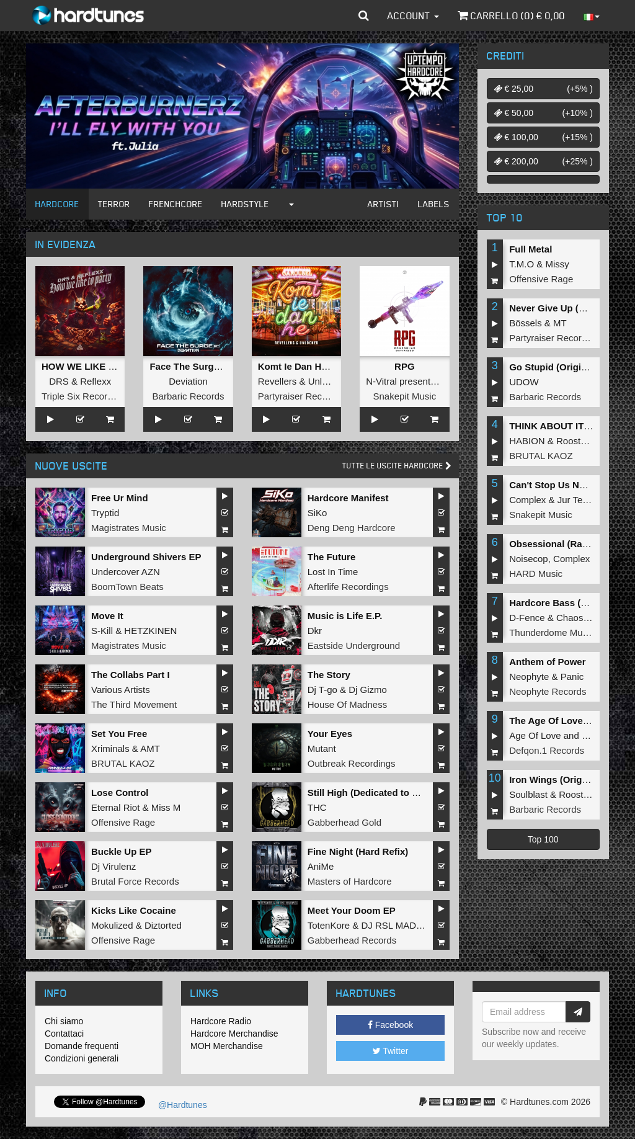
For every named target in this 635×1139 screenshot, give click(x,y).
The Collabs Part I (130, 674)
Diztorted (163, 925)
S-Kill (102, 630)
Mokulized (112, 925)
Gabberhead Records (352, 940)
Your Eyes (330, 733)
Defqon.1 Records (546, 750)
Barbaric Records (188, 396)
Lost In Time (333, 571)
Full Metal (530, 249)
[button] (363, 15)
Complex (527, 499)
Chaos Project (585, 617)
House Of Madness (347, 704)
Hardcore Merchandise (234, 1033)
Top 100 (543, 839)
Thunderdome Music (551, 632)
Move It (107, 615)
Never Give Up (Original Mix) (572, 308)
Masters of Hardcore (350, 881)
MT (560, 323)
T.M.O (521, 264)
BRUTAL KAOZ (123, 763)
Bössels (525, 323)
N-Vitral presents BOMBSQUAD (432, 381)
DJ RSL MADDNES (401, 925)
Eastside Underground (354, 645)
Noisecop (528, 558)
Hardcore (57, 204)
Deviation (188, 381)
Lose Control (120, 792)
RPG (404, 366)
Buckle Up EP (121, 851)
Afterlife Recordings (348, 586)
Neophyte (529, 676)
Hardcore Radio (220, 1021)
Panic (572, 676)
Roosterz (574, 441)
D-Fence (527, 617)
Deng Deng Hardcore (352, 527)
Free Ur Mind (119, 498)
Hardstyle (245, 204)
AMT (150, 748)
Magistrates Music (128, 527)
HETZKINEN (150, 630)
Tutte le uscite (396, 465)
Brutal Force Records (135, 881)
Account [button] (413, 15)
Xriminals (110, 748)
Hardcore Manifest (348, 498)
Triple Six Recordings (86, 396)
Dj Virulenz (113, 866)
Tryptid (105, 512)
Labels (434, 204)
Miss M (166, 807)
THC (317, 807)
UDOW (524, 382)
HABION (527, 441)
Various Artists (120, 689)
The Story (329, 674)
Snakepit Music (404, 396)
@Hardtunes (181, 1105)
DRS (59, 381)
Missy (557, 264)
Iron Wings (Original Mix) (564, 779)
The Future (332, 557)
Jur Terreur (579, 499)
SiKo (317, 512)
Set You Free (119, 733)
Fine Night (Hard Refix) (358, 851)
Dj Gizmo (368, 689)
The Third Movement (134, 704)
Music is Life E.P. (345, 615)
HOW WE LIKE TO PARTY (98, 366)
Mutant (322, 748)
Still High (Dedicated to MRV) (371, 792)
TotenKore (329, 925)
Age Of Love (535, 735)
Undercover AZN (125, 571)
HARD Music (535, 573)
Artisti (383, 204)
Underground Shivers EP (146, 557)
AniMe (321, 866)
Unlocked (327, 381)
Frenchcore (176, 204)
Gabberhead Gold (344, 822)
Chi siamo (64, 1021)
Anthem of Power (547, 661)
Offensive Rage (123, 822)
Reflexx (95, 381)
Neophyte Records (547, 691)
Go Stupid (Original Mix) (562, 367)
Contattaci (64, 1033)
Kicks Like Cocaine (133, 910)
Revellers (277, 381)
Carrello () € (511, 15)
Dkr (315, 630)
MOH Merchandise (226, 1046)
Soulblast (528, 794)
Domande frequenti (81, 1046)
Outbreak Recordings (352, 763)
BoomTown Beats (127, 586)
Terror (114, 204)
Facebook (390, 1025)
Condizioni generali (81, 1058)
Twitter (391, 1051)
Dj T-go (322, 689)
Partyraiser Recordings (305, 396)
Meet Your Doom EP (352, 910)
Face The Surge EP (191, 366)
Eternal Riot (115, 807)
